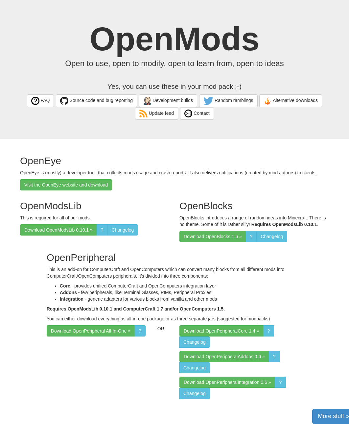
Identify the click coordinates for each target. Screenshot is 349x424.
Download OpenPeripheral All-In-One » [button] (90, 331)
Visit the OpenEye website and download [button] (66, 184)
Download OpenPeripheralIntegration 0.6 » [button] (227, 382)
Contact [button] (197, 114)
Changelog (123, 230)
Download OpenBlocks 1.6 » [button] (213, 236)
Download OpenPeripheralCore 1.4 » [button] (221, 331)
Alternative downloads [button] (291, 101)
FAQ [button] (40, 101)
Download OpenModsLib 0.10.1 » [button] (58, 230)
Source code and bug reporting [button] (96, 101)
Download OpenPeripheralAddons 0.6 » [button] (224, 356)
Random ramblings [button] (228, 101)
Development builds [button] (168, 101)
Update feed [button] (156, 114)
